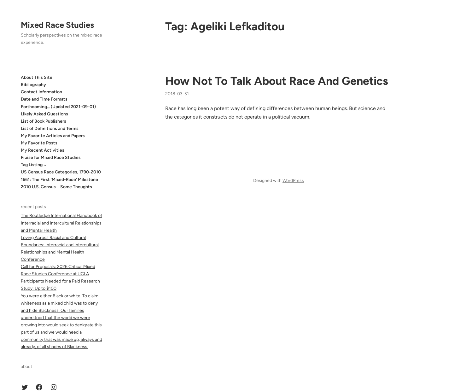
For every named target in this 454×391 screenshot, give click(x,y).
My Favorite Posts (39, 143)
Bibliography (33, 84)
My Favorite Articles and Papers (53, 135)
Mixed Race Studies (57, 25)
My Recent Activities (42, 150)
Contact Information (41, 92)
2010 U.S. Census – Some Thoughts (56, 187)
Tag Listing (32, 164)
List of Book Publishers (43, 121)
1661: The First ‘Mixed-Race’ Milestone (59, 179)
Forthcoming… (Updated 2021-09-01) (58, 106)
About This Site (36, 77)
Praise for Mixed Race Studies (51, 157)
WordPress (293, 180)
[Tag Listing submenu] (45, 165)
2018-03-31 (177, 93)
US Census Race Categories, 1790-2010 (61, 172)
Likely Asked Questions (44, 114)
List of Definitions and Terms (50, 128)
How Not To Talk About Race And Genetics (276, 81)
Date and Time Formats (44, 99)
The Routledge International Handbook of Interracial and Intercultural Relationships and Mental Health (61, 223)
